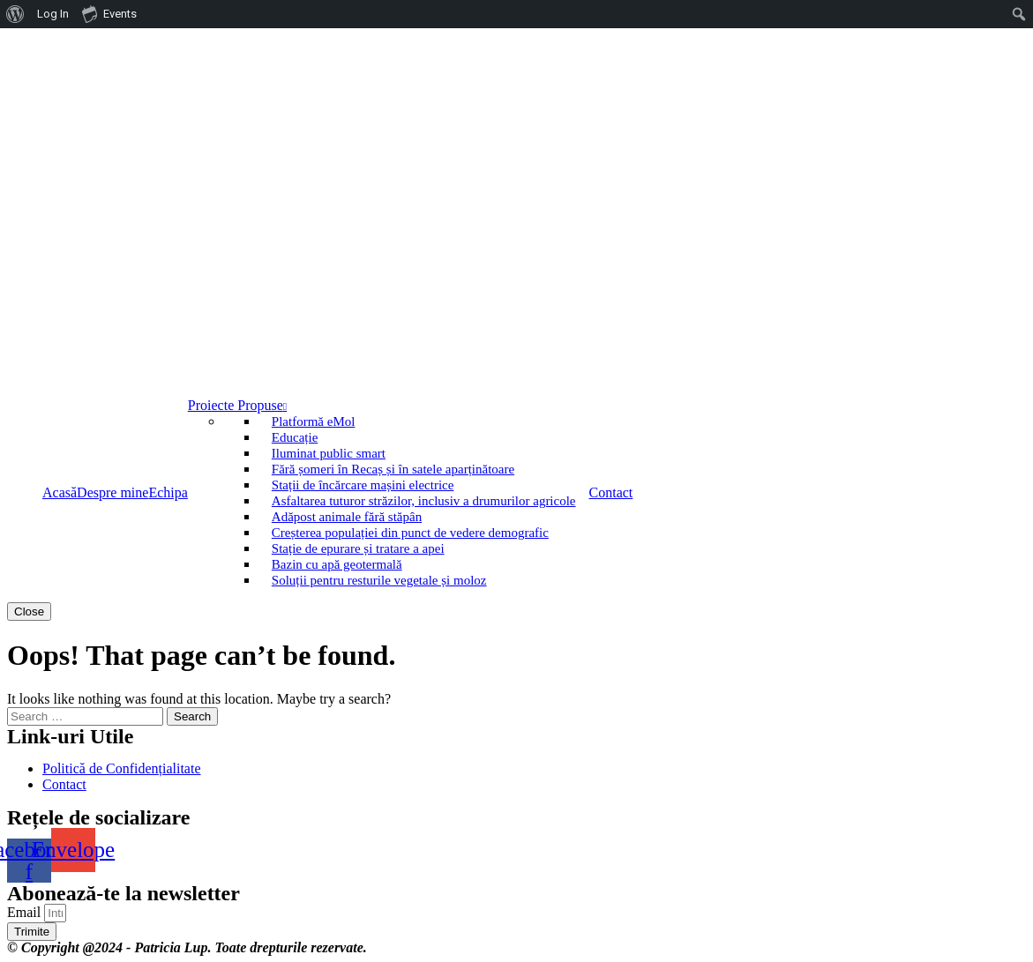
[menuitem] (15, 14)
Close (29, 611)
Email (25, 912)
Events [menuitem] (109, 13)
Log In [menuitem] (53, 13)
